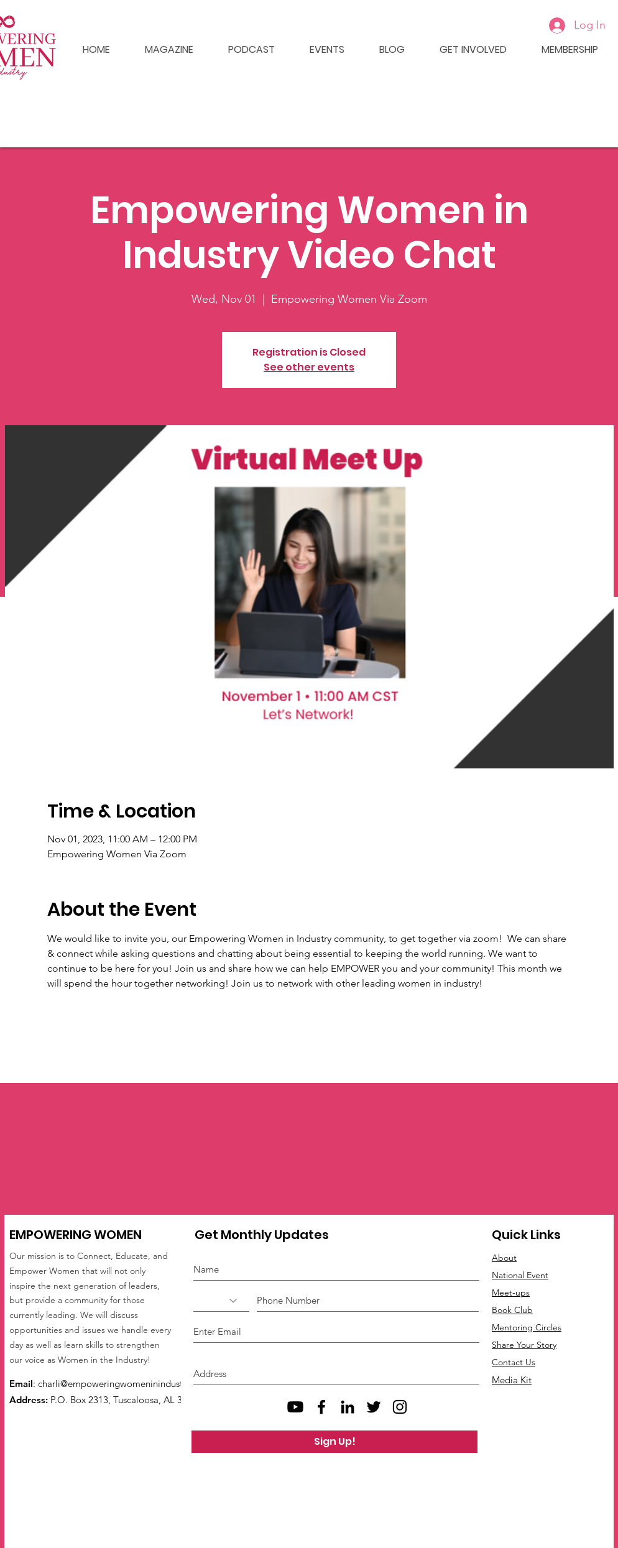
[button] (319, 49)
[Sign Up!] (334, 1442)
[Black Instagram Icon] (399, 1407)
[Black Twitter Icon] (373, 1407)
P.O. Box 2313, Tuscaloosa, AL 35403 (126, 1400)
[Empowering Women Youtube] (295, 1407)
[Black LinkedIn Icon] (347, 1407)
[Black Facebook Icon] (321, 1407)
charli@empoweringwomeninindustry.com (124, 1383)
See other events (309, 367)
